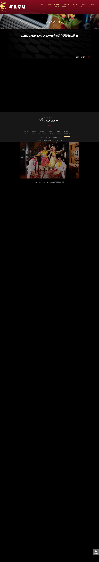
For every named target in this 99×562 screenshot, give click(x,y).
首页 (77, 70)
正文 (89, 70)
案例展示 (83, 70)
